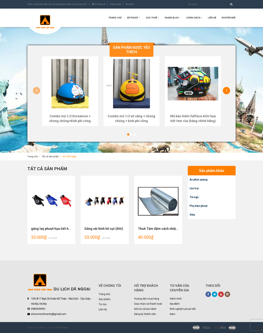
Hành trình (176, 298)
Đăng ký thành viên (145, 314)
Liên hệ (212, 17)
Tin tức (103, 304)
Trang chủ (115, 17)
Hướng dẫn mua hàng (146, 298)
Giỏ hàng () (98, 4)
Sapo (65, 327)
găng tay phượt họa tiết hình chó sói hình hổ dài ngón (70, 229)
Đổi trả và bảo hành (145, 308)
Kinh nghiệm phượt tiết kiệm (183, 311)
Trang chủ (104, 294)
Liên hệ (103, 309)
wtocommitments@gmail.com (48, 314)
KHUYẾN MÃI (229, 17)
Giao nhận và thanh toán (148, 303)
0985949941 (38, 308)
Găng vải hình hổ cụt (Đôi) (103, 229)
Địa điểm (175, 303)
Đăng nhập (115, 4)
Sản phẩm (104, 299)
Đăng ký (130, 4)
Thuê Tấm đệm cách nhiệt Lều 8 (162, 229)
